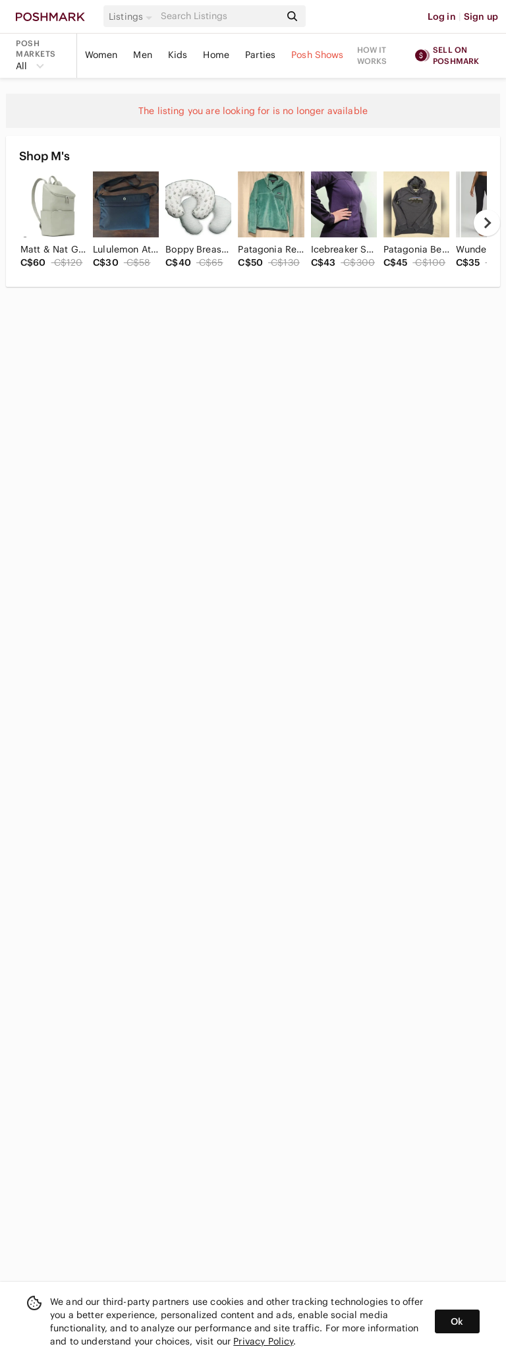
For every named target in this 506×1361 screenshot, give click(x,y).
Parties (260, 55)
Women (101, 55)
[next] (487, 223)
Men (142, 55)
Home (216, 55)
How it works (372, 55)
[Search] (219, 16)
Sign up (481, 16)
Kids (178, 55)
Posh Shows (317, 55)
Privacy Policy (263, 1341)
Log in (442, 16)
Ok (457, 1321)
